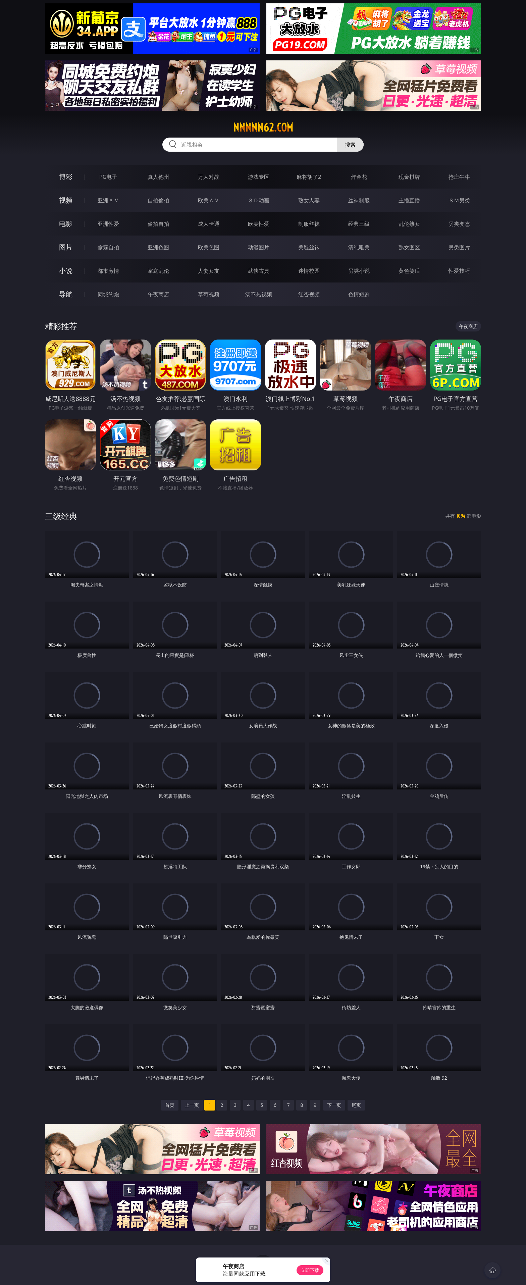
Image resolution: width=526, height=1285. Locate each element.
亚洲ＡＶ (108, 200)
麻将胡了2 (309, 177)
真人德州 (158, 177)
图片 (65, 247)
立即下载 (310, 1270)
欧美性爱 (258, 223)
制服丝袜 (309, 223)
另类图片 (459, 247)
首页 (169, 1105)
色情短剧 (359, 294)
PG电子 (108, 177)
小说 (65, 270)
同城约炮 (108, 294)
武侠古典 (258, 270)
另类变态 (459, 223)
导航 (65, 294)
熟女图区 (409, 247)
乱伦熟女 (409, 223)
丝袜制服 (359, 200)
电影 (65, 223)
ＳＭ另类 (459, 200)
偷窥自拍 (108, 247)
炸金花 (359, 177)
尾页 (356, 1105)
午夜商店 (158, 294)
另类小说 (359, 270)
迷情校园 (309, 270)
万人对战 (208, 177)
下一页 (334, 1105)
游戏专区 (258, 177)
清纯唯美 (359, 247)
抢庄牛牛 (459, 177)
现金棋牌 (409, 177)
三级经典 (61, 515)
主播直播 (409, 200)
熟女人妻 (309, 200)
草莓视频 (208, 294)
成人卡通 (208, 223)
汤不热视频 (258, 294)
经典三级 (359, 223)
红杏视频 (309, 294)
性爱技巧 (459, 270)
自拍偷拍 (158, 200)
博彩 (65, 176)
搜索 (350, 144)
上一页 (192, 1105)
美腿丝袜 (309, 247)
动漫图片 (258, 247)
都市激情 (108, 270)
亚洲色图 (158, 247)
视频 (65, 200)
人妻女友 (208, 270)
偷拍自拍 (158, 223)
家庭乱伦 (158, 270)
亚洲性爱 (108, 223)
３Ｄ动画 (258, 200)
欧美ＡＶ (208, 200)
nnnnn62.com (263, 127)
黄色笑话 (409, 270)
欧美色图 (208, 247)
